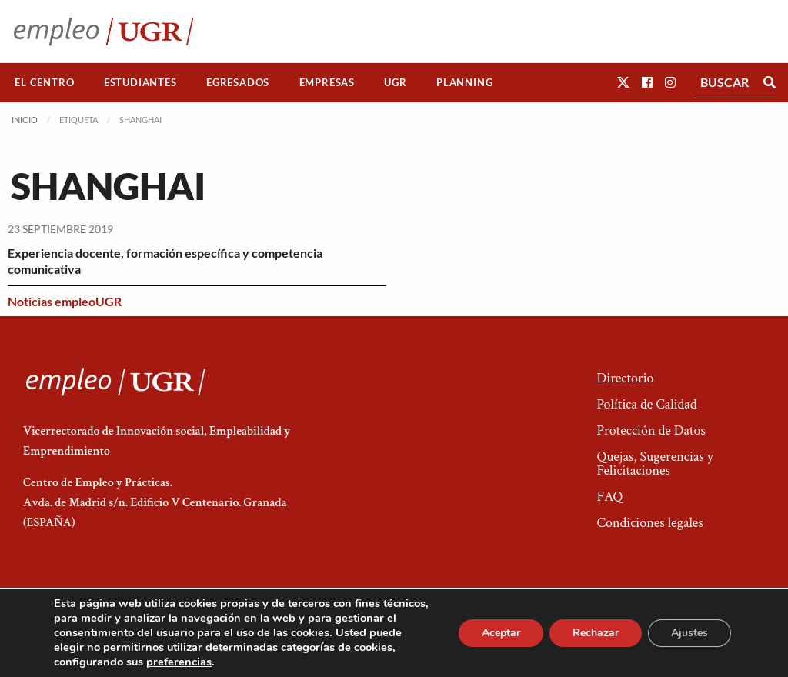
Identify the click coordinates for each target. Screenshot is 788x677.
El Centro (44, 82)
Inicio (25, 120)
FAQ (609, 496)
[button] (623, 82)
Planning (464, 82)
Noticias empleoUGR (65, 301)
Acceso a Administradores (654, 619)
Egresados (237, 82)
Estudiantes (140, 82)
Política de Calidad (646, 404)
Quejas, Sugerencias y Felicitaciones (654, 463)
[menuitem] (44, 82)
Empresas (327, 82)
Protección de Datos (650, 430)
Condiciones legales (649, 523)
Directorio (624, 378)
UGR (395, 82)
